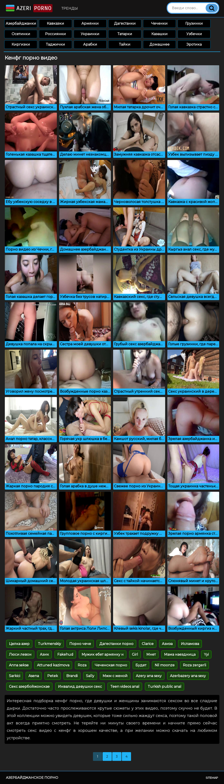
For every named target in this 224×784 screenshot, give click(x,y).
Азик (44, 654)
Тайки (124, 44)
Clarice (148, 644)
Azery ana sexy (149, 676)
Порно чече (80, 644)
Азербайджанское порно (32, 777)
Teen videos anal (124, 686)
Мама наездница (180, 654)
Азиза (167, 644)
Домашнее (159, 44)
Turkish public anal (164, 686)
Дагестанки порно (116, 644)
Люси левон (20, 654)
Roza (82, 665)
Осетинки (21, 34)
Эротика (194, 44)
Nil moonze (165, 665)
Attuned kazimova (53, 665)
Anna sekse (19, 665)
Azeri (28, 8)
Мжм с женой (115, 676)
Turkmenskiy (49, 644)
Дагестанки (125, 23)
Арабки (90, 44)
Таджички (55, 44)
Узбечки (194, 34)
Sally (90, 676)
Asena (33, 676)
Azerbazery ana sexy (188, 676)
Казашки (159, 34)
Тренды (69, 8)
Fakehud (65, 654)
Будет (140, 665)
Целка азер (19, 644)
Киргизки (21, 44)
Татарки (124, 34)
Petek (52, 676)
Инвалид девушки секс (80, 686)
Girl (135, 654)
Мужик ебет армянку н (103, 654)
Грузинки (194, 23)
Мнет (151, 654)
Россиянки (55, 34)
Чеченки (159, 23)
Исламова (190, 644)
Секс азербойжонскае (29, 686)
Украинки (90, 34)
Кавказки (55, 23)
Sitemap (212, 777)
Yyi (206, 654)
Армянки (90, 23)
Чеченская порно (111, 665)
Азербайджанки (21, 23)
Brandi (72, 676)
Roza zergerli (194, 665)
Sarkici (14, 676)
